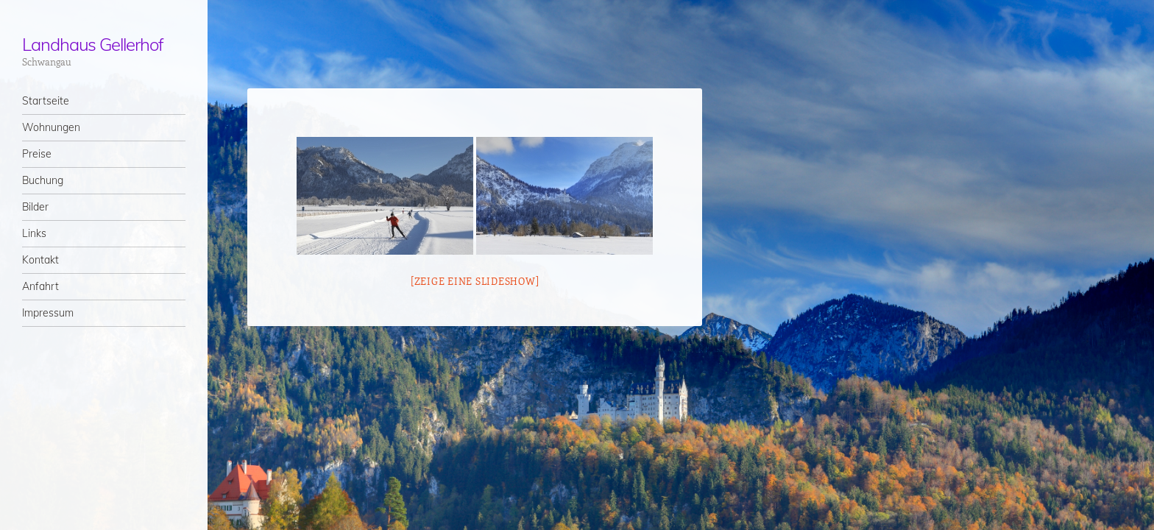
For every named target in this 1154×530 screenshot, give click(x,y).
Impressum (48, 312)
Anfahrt (40, 286)
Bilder (35, 206)
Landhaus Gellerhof (92, 44)
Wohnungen (51, 127)
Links (34, 233)
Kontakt (40, 259)
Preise (37, 153)
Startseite (45, 100)
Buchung (42, 180)
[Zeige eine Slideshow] (475, 281)
